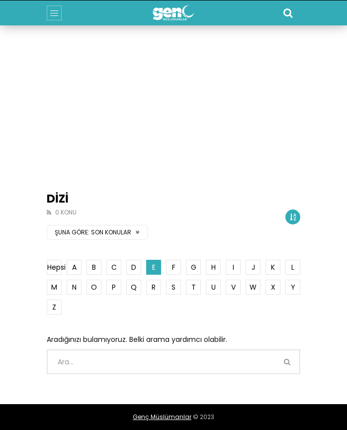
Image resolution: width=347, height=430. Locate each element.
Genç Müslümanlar (162, 417)
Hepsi (54, 267)
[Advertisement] (173, 100)
